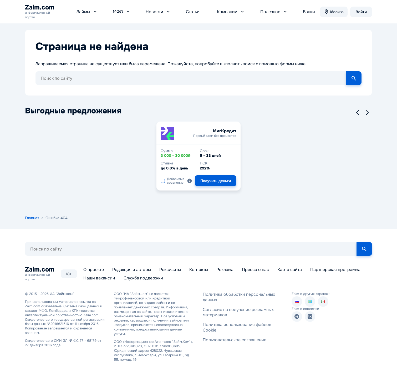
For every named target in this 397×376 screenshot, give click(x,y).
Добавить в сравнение (172, 178)
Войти (361, 10)
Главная (32, 215)
